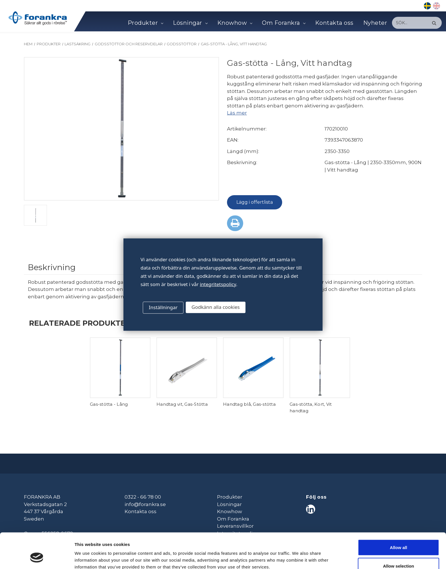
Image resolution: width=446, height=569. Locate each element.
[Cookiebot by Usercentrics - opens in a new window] (37, 558)
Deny (398, 553)
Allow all (398, 516)
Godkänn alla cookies (215, 307)
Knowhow (234, 23)
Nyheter (375, 22)
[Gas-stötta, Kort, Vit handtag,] (320, 368)
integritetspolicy (218, 284)
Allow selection (398, 535)
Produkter (145, 23)
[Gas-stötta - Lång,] (120, 368)
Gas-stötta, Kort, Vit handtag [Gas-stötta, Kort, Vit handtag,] (311, 407)
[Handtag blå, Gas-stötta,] (253, 368)
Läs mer (237, 113)
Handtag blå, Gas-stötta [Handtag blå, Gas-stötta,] (249, 404)
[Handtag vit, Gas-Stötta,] (187, 368)
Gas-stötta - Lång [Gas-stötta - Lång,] (109, 404)
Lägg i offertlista (254, 202)
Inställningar (163, 307)
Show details (298, 554)
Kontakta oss (334, 22)
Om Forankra (283, 23)
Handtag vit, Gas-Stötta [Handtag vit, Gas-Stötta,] (182, 404)
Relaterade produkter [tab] (80, 323)
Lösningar (190, 23)
